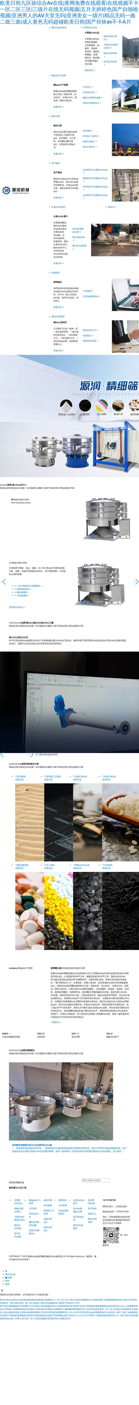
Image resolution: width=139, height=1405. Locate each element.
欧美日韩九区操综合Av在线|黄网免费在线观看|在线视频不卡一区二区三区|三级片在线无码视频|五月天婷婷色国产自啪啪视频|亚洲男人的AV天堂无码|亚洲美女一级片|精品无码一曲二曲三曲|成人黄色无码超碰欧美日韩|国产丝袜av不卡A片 (69, 12)
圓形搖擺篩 (22, 592)
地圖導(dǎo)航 (91, 341)
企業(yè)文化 (90, 92)
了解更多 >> (56, 1022)
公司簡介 (88, 87)
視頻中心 (92, 1213)
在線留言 (88, 335)
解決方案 (48, 1200)
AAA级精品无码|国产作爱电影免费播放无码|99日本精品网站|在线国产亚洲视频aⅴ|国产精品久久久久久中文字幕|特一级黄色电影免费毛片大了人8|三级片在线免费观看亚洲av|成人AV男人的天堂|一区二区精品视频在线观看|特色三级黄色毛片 (69, 1315)
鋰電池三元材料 (91, 136)
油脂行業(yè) (90, 141)
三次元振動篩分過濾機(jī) (28, 586)
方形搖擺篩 (22, 595)
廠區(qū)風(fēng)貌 (93, 97)
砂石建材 (88, 131)
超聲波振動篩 (23, 589)
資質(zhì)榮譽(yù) (92, 103)
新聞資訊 (62, 1200)
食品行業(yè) (90, 147)
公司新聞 (88, 291)
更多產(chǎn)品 (17, 607)
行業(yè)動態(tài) (92, 296)
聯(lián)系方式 (90, 330)
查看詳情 (90, 70)
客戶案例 (92, 1208)
